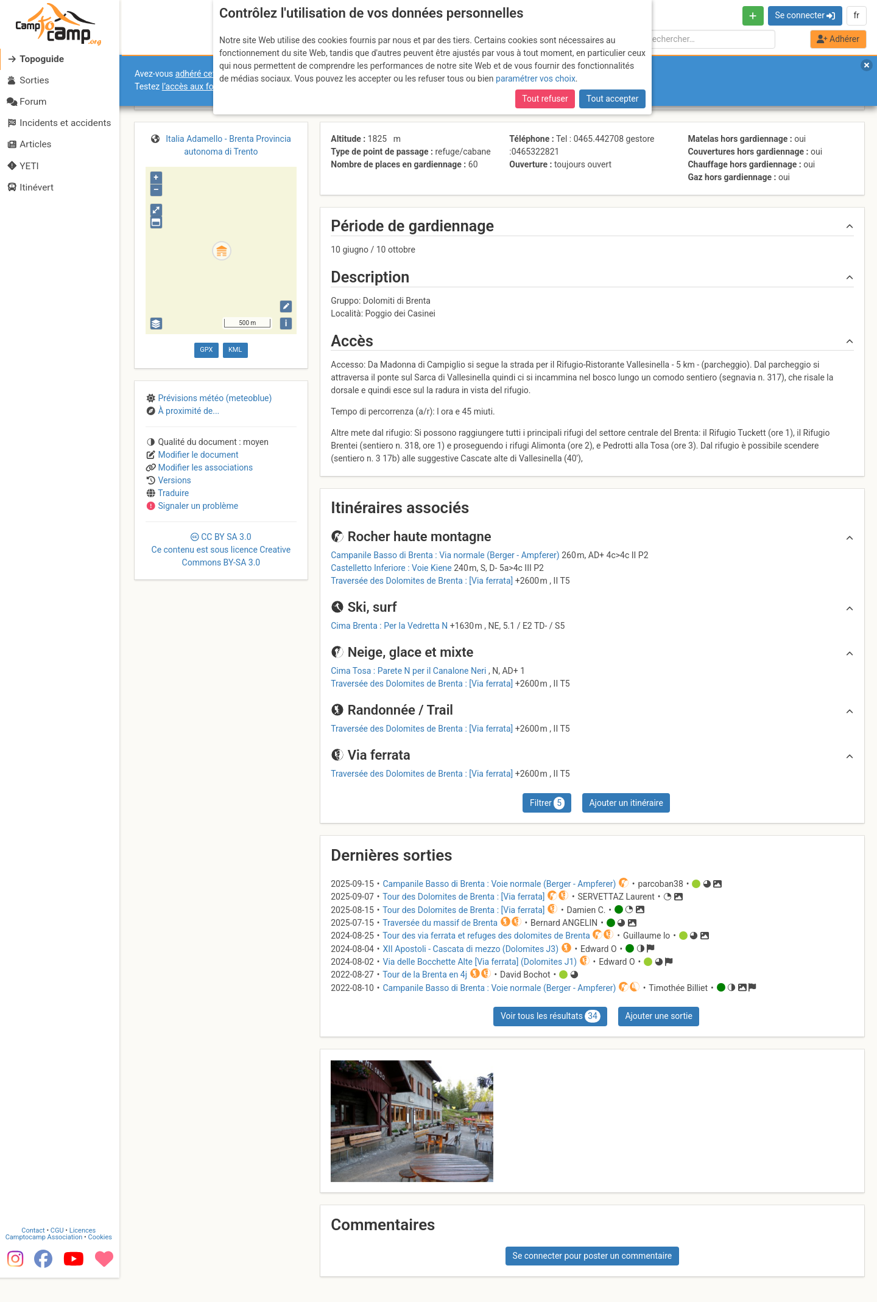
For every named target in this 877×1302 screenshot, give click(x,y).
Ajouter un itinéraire (626, 803)
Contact (35, 1255)
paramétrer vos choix (536, 78)
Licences (85, 1255)
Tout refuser (545, 98)
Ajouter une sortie (658, 1016)
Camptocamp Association (46, 1261)
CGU (59, 1255)
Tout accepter (612, 98)
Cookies (102, 1261)
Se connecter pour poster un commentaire (592, 1256)
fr (856, 15)
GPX (206, 350)
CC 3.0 (221, 549)
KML (235, 350)
